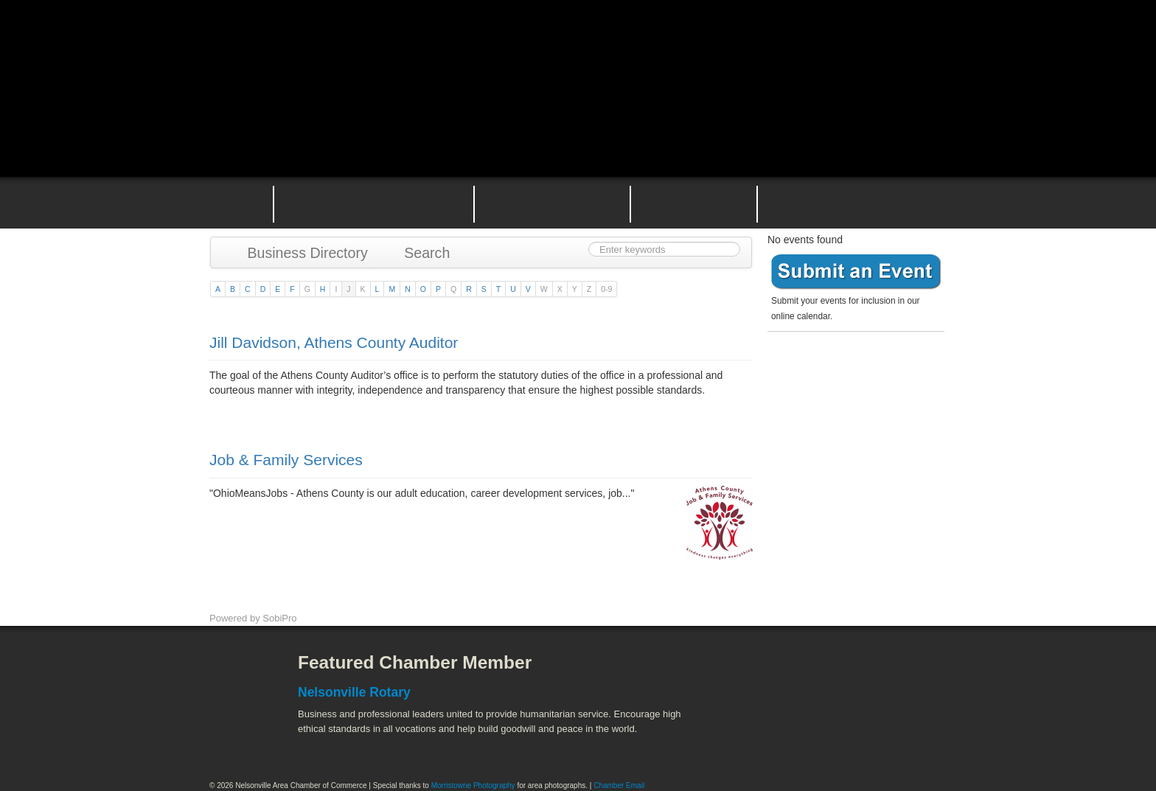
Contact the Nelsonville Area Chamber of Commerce (861, 202)
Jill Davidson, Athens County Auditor (333, 342)
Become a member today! (852, 372)
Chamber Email (618, 785)
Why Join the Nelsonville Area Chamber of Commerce (373, 202)
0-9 (606, 289)
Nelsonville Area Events (552, 202)
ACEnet (889, 674)
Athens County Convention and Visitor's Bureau (767, 674)
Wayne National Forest (828, 739)
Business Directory (300, 253)
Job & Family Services (286, 459)
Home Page (230, 202)
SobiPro (279, 618)
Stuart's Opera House (748, 739)
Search (420, 253)
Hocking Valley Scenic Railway (907, 739)
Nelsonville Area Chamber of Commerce (382, 43)
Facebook (235, 674)
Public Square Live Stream (884, 46)
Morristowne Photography (473, 785)
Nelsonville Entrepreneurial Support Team (693, 202)
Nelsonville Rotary (354, 692)
